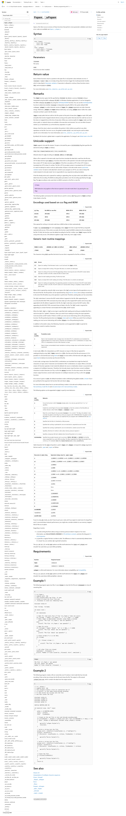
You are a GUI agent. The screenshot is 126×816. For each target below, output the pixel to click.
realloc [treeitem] (6, 702)
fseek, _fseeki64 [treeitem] (8, 90)
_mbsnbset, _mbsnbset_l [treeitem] (10, 530)
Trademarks (66, 811)
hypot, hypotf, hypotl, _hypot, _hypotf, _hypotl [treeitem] (15, 252)
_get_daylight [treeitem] (7, 136)
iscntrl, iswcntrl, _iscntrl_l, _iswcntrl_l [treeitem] (13, 284)
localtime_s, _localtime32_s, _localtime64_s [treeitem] (14, 419)
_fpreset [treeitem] (6, 34)
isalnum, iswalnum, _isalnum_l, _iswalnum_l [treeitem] (14, 270)
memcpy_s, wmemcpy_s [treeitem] (10, 558)
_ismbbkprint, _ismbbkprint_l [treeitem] (11, 326)
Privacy (35, 811)
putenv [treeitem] (6, 665)
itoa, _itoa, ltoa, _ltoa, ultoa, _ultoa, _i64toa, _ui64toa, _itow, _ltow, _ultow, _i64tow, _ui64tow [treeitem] (16, 387)
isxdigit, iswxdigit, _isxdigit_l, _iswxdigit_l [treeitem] (14, 383)
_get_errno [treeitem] (7, 143)
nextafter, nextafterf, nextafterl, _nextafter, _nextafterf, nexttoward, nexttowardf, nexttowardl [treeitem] (16, 602)
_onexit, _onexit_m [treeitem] (8, 615)
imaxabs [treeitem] (6, 257)
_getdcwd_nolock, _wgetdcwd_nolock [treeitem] (13, 211)
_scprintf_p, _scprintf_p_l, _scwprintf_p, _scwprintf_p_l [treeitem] (13, 767)
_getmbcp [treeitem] (6, 227)
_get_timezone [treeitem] (8, 167)
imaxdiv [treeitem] (6, 259)
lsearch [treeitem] (6, 447)
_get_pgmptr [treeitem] (7, 158)
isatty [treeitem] (5, 277)
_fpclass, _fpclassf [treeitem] (8, 27)
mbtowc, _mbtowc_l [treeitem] (9, 544)
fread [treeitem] (5, 60)
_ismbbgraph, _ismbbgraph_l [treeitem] (11, 319)
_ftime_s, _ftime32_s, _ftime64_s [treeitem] (12, 111)
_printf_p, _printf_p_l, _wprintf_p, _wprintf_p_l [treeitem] (15, 642)
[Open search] (118, 2)
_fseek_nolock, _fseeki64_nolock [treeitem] (12, 93)
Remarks (99, 19)
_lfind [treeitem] (5, 408)
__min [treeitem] (5, 572)
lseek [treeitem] (5, 454)
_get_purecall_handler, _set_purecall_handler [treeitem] (15, 163)
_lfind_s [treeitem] (6, 410)
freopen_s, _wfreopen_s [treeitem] (10, 81)
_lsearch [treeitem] (6, 449)
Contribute (28, 811)
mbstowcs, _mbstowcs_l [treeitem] (10, 539)
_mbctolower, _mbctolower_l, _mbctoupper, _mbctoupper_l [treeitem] (15, 495)
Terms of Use (59, 811)
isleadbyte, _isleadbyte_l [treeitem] (10, 308)
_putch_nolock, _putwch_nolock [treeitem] (12, 658)
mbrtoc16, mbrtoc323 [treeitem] (9, 503)
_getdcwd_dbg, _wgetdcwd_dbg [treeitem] (12, 209)
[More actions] (91, 12)
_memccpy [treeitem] (7, 549)
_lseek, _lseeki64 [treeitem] (8, 456)
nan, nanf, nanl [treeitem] (8, 597)
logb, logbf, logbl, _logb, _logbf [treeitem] (11, 435)
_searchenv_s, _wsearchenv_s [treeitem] (11, 772)
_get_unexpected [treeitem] (8, 172)
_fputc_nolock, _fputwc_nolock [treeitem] (12, 51)
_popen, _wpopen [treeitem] (8, 635)
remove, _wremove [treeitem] (9, 713)
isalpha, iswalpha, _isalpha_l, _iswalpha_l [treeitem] (14, 272)
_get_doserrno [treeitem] (7, 138)
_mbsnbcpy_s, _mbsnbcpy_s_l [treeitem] (11, 526)
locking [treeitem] (6, 424)
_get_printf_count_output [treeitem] (10, 161)
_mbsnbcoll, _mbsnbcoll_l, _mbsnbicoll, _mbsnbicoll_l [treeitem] (13, 520)
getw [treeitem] (5, 236)
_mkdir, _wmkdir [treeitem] (8, 576)
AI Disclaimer (5, 811)
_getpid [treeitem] (6, 232)
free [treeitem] (5, 70)
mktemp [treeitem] (6, 581)
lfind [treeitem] (5, 406)
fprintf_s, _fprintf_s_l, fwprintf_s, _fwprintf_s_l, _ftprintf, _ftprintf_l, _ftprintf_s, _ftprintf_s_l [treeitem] (15, 46)
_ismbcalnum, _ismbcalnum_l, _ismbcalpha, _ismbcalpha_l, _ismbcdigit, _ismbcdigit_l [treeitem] (14, 341)
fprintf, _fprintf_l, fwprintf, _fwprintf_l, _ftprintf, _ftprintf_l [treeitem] (15, 37)
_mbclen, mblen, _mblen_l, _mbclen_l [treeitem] (13, 488)
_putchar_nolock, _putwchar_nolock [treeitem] (13, 663)
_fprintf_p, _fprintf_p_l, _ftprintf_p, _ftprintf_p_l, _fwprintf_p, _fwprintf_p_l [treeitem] (15, 41)
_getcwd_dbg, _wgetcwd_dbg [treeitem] (11, 204)
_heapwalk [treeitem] (7, 250)
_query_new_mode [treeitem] (9, 681)
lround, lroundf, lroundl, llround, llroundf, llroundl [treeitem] (16, 442)
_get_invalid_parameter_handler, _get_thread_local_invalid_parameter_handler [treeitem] (15, 153)
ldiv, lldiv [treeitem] (6, 403)
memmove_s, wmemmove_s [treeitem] (11, 567)
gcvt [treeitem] (5, 127)
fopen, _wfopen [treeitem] (8, 22)
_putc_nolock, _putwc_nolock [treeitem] (11, 651)
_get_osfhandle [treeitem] (8, 156)
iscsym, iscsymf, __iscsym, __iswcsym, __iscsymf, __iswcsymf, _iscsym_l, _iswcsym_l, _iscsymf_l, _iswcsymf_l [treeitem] (16, 290)
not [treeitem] (5, 608)
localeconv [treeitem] (7, 415)
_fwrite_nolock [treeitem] (7, 124)
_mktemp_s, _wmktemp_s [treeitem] (10, 585)
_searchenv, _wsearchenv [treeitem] (10, 770)
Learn (34, 12)
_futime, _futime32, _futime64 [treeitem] (11, 117)
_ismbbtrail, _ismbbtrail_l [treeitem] (10, 338)
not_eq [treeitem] (6, 610)
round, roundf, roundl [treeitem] (9, 738)
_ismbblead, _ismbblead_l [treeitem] (10, 331)
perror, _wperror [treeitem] (8, 631)
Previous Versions (14, 811)
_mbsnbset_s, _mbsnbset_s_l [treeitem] (11, 533)
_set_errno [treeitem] (7, 788)
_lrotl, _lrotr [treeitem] (7, 445)
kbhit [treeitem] (5, 396)
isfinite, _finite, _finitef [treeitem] (9, 297)
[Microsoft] (3, 2)
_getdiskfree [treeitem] (7, 213)
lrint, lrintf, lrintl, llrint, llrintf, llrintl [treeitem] (12, 440)
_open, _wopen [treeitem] (8, 619)
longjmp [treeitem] (6, 438)
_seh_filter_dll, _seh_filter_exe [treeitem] (11, 777)
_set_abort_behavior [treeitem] (9, 779)
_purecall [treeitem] (6, 647)
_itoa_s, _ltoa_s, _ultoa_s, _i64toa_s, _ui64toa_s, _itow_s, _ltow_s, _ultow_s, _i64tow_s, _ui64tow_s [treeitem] (16, 391)
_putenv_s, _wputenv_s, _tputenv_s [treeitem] (13, 670)
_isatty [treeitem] (6, 279)
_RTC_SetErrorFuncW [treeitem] (9, 750)
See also (99, 30)
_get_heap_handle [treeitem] (8, 149)
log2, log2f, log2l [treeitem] (8, 433)
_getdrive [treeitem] (6, 216)
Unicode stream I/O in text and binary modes (64, 387)
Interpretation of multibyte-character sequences (46, 775)
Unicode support (101, 21)
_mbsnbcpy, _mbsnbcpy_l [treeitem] (10, 523)
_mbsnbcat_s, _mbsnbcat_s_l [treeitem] (11, 515)
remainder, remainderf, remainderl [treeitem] (12, 711)
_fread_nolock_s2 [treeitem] (8, 67)
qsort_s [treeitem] (6, 688)
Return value (100, 17)
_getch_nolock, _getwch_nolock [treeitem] (12, 186)
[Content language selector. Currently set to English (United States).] (9, 807)
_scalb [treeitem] (5, 754)
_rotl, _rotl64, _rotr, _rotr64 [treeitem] (11, 736)
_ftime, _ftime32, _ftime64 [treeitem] (10, 108)
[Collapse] (28, 12)
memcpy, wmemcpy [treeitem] (9, 555)
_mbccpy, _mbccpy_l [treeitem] (9, 479)
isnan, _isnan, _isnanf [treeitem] (9, 370)
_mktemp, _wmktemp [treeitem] (9, 583)
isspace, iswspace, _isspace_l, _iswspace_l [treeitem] (14, 379)
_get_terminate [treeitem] (8, 165)
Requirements (100, 23)
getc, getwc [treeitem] (7, 177)
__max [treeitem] (5, 472)
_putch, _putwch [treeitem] (8, 656)
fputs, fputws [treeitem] (7, 58)
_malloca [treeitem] (6, 468)
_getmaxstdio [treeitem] (7, 225)
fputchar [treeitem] (6, 54)
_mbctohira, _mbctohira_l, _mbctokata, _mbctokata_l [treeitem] (13, 491)
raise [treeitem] (5, 690)
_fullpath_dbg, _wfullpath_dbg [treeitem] (11, 115)
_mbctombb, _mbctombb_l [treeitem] (11, 499)
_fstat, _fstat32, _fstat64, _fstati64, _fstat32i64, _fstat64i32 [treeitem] (15, 100)
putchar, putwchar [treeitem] (9, 660)
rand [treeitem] (5, 693)
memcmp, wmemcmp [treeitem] (9, 553)
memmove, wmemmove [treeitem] (10, 565)
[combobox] (16, 15)
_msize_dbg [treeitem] (7, 594)
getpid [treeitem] (6, 229)
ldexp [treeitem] (5, 401)
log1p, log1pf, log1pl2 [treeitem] (9, 431)
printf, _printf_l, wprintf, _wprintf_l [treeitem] (12, 640)
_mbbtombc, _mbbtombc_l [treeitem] (11, 474)
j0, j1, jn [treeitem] (6, 394)
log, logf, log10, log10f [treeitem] (9, 429)
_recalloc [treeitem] (6, 706)
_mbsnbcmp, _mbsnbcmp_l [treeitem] (11, 517)
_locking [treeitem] (6, 426)
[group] (63, 725)
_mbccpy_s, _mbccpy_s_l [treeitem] (10, 481)
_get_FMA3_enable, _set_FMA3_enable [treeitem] (13, 145)
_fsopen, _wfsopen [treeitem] (8, 97)
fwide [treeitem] (5, 120)
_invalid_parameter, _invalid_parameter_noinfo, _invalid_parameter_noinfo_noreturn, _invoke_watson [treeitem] (15, 266)
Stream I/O (36, 773)
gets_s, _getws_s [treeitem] (8, 234)
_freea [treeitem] (5, 76)
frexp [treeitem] (5, 83)
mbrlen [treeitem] (6, 501)
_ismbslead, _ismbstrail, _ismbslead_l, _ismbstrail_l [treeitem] (16, 367)
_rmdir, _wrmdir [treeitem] (8, 729)
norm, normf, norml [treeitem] (9, 606)
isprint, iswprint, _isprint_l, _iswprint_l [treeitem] (13, 377)
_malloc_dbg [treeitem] (7, 465)
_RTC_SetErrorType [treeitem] (9, 752)
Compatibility (82, 570)
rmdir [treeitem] (5, 727)
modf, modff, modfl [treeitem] (9, 590)
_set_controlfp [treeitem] (7, 784)
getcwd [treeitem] (6, 199)
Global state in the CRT (86, 136)
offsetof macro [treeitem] (8, 612)
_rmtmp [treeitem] (6, 734)
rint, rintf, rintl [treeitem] (7, 725)
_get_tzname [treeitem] (7, 170)
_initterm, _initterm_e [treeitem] (9, 261)
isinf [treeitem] (5, 306)
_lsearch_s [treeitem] (6, 451)
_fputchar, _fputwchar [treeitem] (9, 56)
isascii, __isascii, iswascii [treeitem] (10, 274)
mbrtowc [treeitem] (6, 505)
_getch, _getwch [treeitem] (8, 183)
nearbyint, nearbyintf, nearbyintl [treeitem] (12, 599)
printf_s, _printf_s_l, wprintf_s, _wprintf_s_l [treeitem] (14, 645)
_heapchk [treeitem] (6, 245)
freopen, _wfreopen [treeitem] (9, 79)
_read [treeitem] (5, 699)
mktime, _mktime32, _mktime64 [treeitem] (12, 588)
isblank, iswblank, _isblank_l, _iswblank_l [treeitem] (14, 281)
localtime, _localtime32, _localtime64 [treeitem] (13, 417)
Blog (22, 811)
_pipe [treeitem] (5, 633)
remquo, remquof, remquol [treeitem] (11, 715)
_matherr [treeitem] (6, 470)
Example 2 (99, 27)
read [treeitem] (5, 697)
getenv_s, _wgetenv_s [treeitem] (9, 222)
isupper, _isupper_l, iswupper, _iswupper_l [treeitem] (14, 381)
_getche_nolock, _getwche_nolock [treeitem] (12, 197)
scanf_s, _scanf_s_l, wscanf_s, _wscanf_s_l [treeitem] (14, 761)
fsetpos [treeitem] (6, 95)
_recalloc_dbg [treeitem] (7, 709)
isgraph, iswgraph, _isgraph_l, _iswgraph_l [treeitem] (14, 299)
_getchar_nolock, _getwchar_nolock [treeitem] (13, 190)
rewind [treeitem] (6, 722)
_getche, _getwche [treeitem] (9, 195)
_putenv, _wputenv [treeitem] (9, 667)
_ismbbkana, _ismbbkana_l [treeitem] (10, 324)
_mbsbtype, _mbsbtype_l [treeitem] (10, 508)
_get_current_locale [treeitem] (9, 133)
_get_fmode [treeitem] (7, 147)
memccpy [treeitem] (6, 546)
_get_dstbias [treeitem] (7, 140)
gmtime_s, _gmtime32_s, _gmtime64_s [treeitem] (13, 243)
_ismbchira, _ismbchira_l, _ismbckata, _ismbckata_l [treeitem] (16, 352)
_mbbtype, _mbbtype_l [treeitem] (10, 477)
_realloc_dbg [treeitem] (7, 704)
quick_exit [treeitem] (6, 683)
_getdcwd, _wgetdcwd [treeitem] (9, 206)
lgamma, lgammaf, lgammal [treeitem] (11, 413)
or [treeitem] (5, 626)
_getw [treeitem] (5, 238)
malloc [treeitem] (6, 463)
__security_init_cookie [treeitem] (9, 775)
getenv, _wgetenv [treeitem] (8, 220)
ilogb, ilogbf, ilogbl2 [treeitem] (9, 254)
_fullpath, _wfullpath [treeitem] (9, 113)
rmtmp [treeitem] (6, 732)
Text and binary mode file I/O (41, 387)
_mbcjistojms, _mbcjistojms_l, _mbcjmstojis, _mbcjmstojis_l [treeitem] (15, 484)
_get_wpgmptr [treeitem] (8, 174)
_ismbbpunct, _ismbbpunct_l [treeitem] (11, 335)
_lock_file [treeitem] (6, 422)
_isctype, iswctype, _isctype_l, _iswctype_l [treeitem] (14, 286)
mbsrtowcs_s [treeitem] (7, 537)
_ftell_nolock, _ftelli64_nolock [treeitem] (11, 106)
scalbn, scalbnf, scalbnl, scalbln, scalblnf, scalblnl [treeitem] (16, 757)
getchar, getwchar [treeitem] (8, 188)
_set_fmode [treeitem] (7, 793)
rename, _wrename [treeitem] (9, 718)
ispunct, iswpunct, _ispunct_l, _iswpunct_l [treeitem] (14, 374)
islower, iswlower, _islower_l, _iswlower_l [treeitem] (14, 310)
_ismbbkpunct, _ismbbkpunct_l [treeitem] (12, 328)
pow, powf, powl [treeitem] (8, 638)
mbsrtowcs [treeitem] (7, 535)
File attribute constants (70, 534)
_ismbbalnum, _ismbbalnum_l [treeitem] (11, 312)
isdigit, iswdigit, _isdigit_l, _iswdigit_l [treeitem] (13, 294)
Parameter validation (51, 83)
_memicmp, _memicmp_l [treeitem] (10, 562)
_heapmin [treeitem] (6, 248)
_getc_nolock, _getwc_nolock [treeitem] (11, 179)
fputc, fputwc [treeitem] (7, 49)
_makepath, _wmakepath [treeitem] (10, 458)
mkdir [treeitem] (5, 574)
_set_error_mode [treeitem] (8, 791)
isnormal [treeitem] (6, 372)
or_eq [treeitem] (5, 624)
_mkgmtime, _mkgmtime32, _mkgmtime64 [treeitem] (15, 578)
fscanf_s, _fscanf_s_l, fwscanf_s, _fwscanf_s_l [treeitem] (15, 88)
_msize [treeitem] (6, 592)
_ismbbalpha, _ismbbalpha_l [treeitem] (11, 315)
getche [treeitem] (6, 193)
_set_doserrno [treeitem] (7, 786)
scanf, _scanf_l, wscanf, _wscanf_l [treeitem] (12, 759)
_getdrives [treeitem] (6, 218)
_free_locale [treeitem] (7, 74)
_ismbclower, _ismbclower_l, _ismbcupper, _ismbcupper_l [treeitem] (14, 364)
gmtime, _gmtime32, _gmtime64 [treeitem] (12, 241)
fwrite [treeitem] (5, 122)
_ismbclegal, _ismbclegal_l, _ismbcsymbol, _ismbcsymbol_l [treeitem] (14, 360)
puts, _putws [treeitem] (7, 672)
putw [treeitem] (5, 674)
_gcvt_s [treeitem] (6, 131)
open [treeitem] (5, 617)
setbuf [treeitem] (6, 782)
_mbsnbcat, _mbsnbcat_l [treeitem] (10, 512)
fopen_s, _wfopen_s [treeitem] (9, 25)
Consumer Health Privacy (46, 811)
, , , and (60, 89)
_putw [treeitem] (5, 677)
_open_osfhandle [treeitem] (8, 622)
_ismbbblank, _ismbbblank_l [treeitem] (11, 317)
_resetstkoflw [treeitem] (7, 720)
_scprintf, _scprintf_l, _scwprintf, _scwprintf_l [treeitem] (15, 764)
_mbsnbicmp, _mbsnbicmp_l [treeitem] (11, 528)
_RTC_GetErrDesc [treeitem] (8, 743)
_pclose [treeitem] (6, 628)
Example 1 (99, 25)
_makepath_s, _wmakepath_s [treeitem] (11, 461)
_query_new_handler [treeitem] (9, 679)
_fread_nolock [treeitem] (7, 65)
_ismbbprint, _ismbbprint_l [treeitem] (10, 333)
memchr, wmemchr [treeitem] (9, 551)
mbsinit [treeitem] (6, 510)
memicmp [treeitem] (6, 560)
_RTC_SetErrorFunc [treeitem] (9, 748)
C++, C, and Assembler (43, 12)
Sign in (122, 2)
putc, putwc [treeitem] (7, 649)
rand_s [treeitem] (6, 695)
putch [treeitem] (5, 654)
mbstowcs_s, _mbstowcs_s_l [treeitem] (11, 542)
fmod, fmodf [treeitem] (7, 20)
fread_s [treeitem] (6, 63)
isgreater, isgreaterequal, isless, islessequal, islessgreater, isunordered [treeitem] (14, 302)
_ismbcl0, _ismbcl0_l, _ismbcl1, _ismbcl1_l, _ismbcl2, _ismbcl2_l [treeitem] (16, 356)
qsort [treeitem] (5, 686)
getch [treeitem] (5, 181)
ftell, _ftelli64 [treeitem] (7, 104)
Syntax (99, 15)
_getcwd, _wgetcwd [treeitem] (9, 202)
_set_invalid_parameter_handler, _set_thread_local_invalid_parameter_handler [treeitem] (15, 796)
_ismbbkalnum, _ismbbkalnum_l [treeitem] (12, 322)
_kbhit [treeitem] (5, 399)
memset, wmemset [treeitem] (9, 569)
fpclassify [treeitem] (6, 29)
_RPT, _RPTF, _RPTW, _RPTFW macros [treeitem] (13, 741)
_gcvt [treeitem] (5, 129)
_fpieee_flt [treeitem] (6, 32)
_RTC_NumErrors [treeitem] (8, 745)
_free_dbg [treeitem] (6, 72)
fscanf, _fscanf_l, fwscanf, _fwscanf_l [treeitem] (13, 86)
